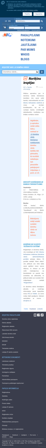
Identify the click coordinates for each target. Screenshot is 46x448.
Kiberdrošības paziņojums (10, 379)
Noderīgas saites (7, 399)
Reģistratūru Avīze (7, 414)
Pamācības (5, 376)
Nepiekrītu (38, 14)
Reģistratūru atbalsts (8, 326)
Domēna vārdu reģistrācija (10, 319)
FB (29, 293)
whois (4, 410)
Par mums (28, 50)
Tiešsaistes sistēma (8, 348)
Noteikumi (28, 40)
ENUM (4, 344)
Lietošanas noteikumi (8, 361)
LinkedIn (40, 309)
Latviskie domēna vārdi (9, 333)
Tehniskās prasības (8, 365)
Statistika (5, 396)
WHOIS (25, 54)
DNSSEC (5, 341)
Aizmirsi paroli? (36, 30)
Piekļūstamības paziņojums (10, 421)
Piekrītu (27, 14)
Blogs (25, 59)
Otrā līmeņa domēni (8, 337)
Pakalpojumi (30, 35)
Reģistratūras (6, 392)
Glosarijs (4, 425)
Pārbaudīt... (42, 72)
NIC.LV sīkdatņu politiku (31, 10)
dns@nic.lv (10, 31)
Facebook (33, 309)
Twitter (35, 293)
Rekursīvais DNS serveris (9, 330)
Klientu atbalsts (6, 322)
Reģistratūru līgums (8, 368)
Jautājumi (28, 45)
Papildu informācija (27, 88)
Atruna (11, 445)
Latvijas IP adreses (7, 407)
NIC (24, 87)
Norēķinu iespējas (7, 418)
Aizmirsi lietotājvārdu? (23, 30)
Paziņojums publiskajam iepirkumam (13, 383)
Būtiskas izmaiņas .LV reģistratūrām (12, 429)
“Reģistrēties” (28, 282)
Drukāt (39, 87)
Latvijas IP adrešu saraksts (10, 352)
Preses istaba (6, 403)
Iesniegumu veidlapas (8, 372)
